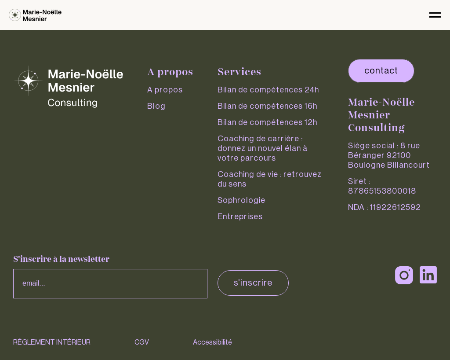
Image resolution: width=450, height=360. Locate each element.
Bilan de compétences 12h (267, 122)
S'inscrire (253, 283)
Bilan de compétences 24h (268, 90)
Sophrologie (241, 200)
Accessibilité (212, 342)
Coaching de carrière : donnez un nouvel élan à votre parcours (263, 148)
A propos (165, 90)
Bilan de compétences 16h (267, 106)
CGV (141, 342)
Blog (156, 106)
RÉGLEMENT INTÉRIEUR (52, 342)
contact (381, 70)
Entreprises (240, 216)
